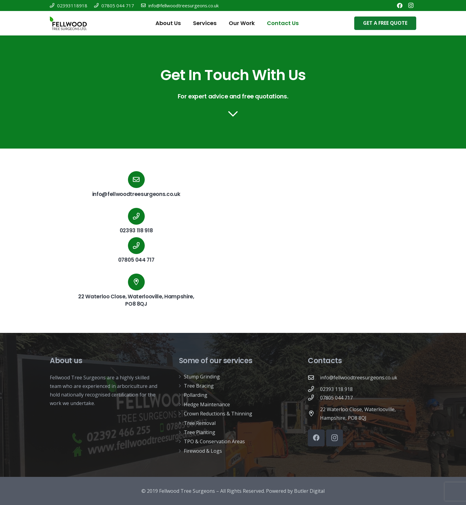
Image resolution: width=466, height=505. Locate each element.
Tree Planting (199, 432)
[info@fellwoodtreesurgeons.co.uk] (136, 179)
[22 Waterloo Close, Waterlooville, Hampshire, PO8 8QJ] (314, 413)
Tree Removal (200, 423)
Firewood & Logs (203, 451)
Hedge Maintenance (207, 404)
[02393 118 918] (314, 389)
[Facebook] (399, 5)
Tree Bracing (199, 385)
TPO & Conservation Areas (214, 441)
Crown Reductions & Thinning (218, 413)
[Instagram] (410, 5)
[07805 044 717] (314, 397)
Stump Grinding (202, 376)
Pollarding (195, 395)
